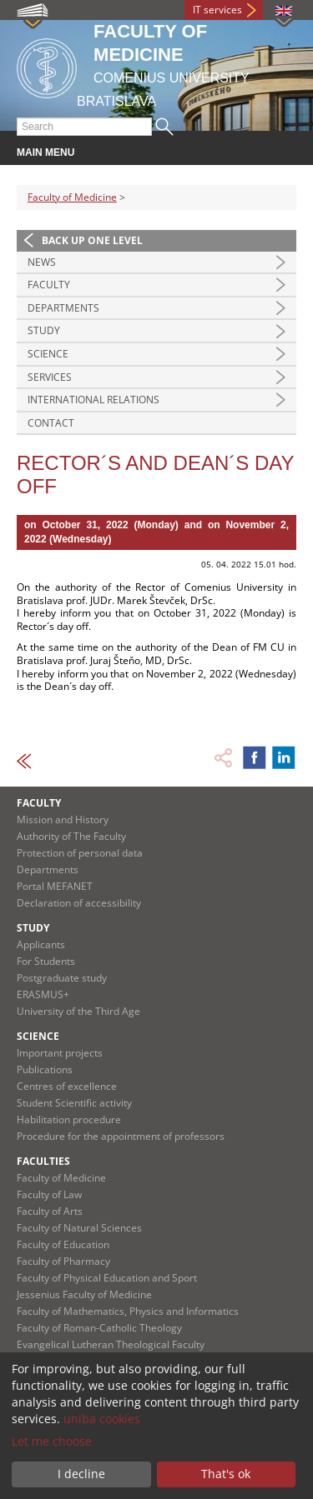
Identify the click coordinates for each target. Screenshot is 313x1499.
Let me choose (52, 1441)
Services (50, 377)
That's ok (225, 1474)
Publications (45, 1069)
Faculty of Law (49, 1194)
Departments (63, 308)
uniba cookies (101, 1419)
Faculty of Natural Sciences (79, 1228)
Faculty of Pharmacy (63, 1261)
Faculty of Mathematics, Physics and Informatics (128, 1311)
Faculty (49, 284)
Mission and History (63, 819)
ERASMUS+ (43, 994)
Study (44, 330)
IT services (217, 9)
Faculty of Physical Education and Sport (107, 1278)
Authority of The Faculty (71, 836)
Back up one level (92, 240)
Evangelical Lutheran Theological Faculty (110, 1344)
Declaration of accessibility (79, 903)
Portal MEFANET (55, 886)
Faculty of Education (63, 1244)
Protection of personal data (80, 853)
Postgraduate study (62, 978)
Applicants (41, 944)
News (42, 262)
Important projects (60, 1053)
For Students (46, 961)
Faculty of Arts (50, 1211)
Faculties (43, 1161)
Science (48, 354)
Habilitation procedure (69, 1119)
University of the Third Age (78, 1011)
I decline (81, 1474)
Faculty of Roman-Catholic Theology (99, 1328)
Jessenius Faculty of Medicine (84, 1294)
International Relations (93, 399)
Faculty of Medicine (72, 197)
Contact (51, 423)
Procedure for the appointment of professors (121, 1136)
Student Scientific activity (74, 1103)
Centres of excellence (67, 1086)
